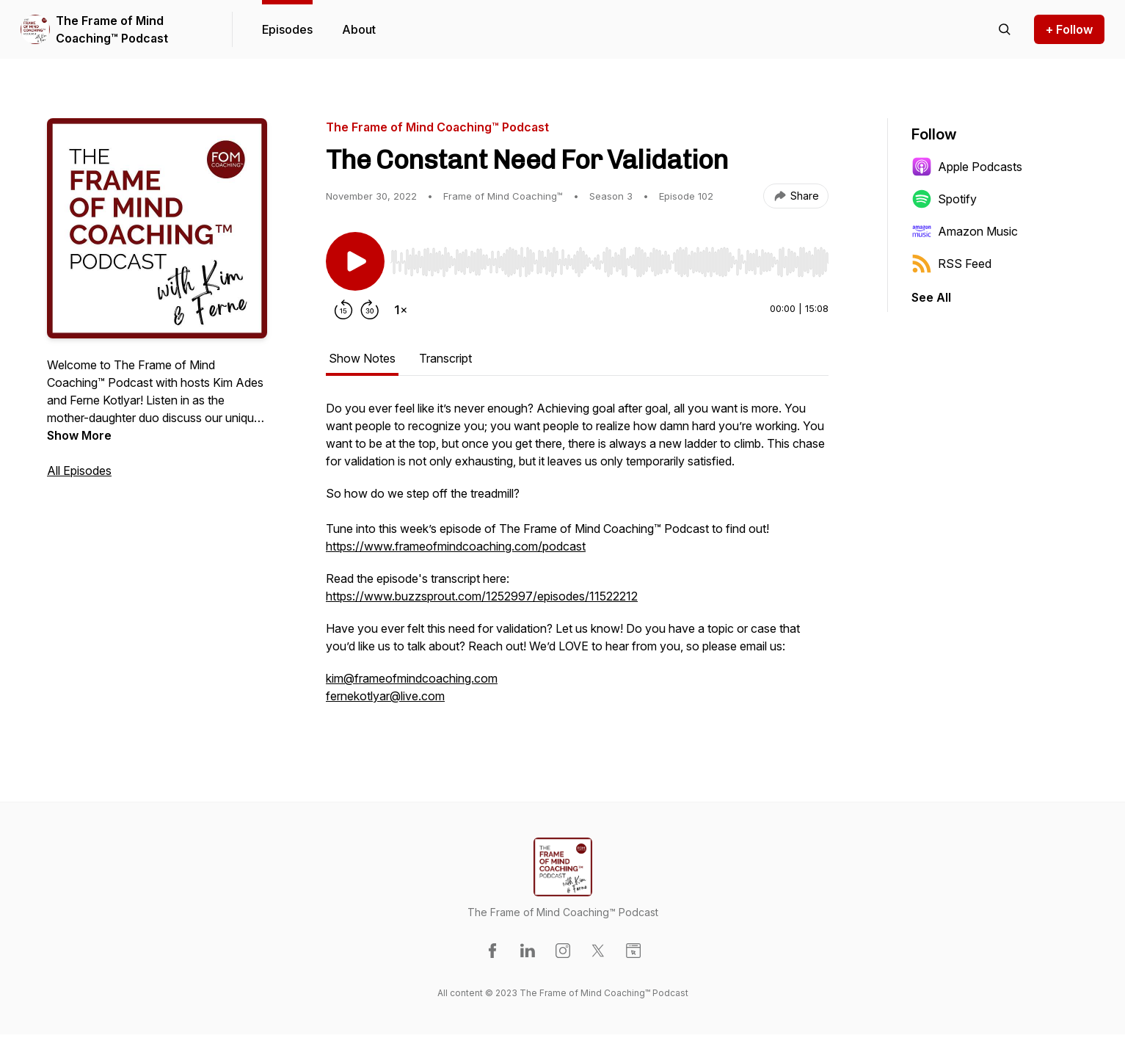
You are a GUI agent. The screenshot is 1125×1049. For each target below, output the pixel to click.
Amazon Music (964, 231)
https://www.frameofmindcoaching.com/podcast (456, 546)
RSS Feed (951, 263)
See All (931, 297)
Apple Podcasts (966, 166)
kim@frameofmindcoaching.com (412, 678)
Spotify (944, 199)
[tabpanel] (577, 559)
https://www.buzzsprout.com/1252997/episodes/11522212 (482, 596)
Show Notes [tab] (362, 358)
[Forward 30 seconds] (370, 310)
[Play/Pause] (355, 261)
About (359, 29)
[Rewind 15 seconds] (343, 310)
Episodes (287, 29)
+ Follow (1069, 29)
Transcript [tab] (445, 358)
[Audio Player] (609, 258)
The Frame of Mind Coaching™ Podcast (112, 29)
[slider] (609, 262)
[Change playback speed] (400, 310)
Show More (79, 435)
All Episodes (79, 470)
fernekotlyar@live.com (385, 696)
